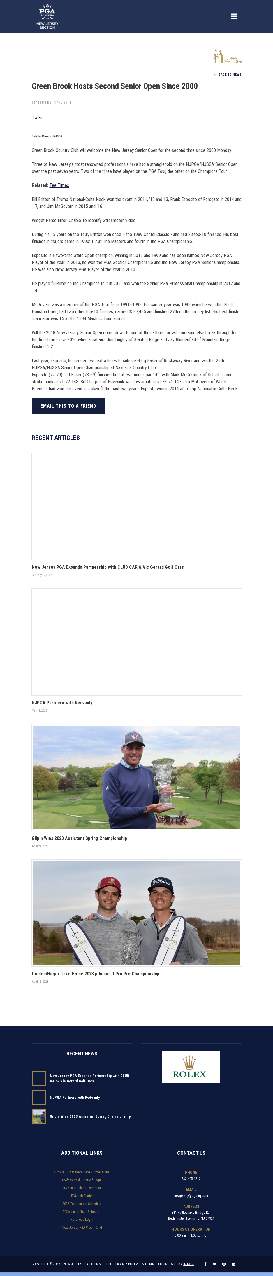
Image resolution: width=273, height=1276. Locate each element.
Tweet (38, 117)
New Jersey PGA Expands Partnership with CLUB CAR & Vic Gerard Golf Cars (89, 1079)
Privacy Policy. (128, 1268)
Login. (163, 1268)
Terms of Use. (102, 1268)
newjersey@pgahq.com (191, 1197)
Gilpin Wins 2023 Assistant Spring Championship (90, 1117)
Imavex (189, 1268)
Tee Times (59, 185)
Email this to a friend (68, 405)
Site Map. (149, 1268)
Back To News (228, 74)
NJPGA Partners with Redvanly (75, 1098)
